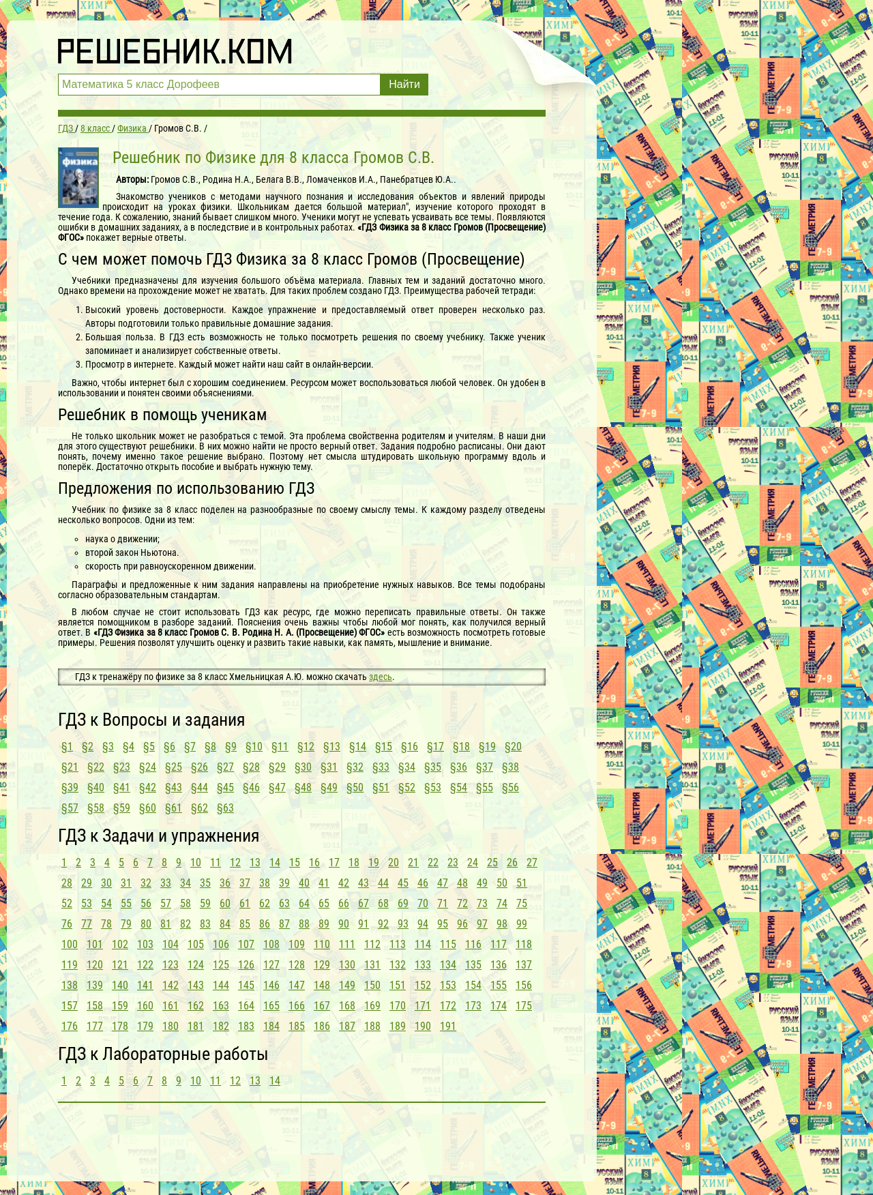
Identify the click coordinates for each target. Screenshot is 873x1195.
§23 (121, 767)
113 (397, 944)
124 (196, 964)
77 (86, 923)
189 (397, 1026)
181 (196, 1026)
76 (66, 923)
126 (246, 964)
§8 (210, 746)
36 (225, 882)
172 (448, 1005)
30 (106, 882)
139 (95, 985)
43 (363, 882)
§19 (487, 746)
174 (498, 1005)
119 (69, 964)
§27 (225, 767)
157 (69, 1005)
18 (354, 862)
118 (524, 944)
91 (363, 923)
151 (397, 985)
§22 (95, 767)
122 (145, 964)
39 (284, 882)
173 (473, 1005)
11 (215, 862)
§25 (173, 767)
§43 (173, 787)
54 (106, 903)
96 (462, 923)
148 (322, 985)
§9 (231, 746)
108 (271, 944)
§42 (147, 787)
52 (66, 903)
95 (442, 923)
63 (284, 903)
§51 (380, 787)
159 (120, 1005)
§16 (409, 746)
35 (205, 882)
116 (473, 944)
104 (170, 944)
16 (314, 862)
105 (196, 944)
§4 (128, 746)
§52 (406, 787)
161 (170, 1005)
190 (423, 1026)
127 (271, 964)
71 (442, 903)
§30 (303, 767)
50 (502, 882)
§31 (329, 767)
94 (422, 923)
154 (473, 985)
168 (347, 1005)
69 (403, 903)
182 (221, 1026)
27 (532, 862)
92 (383, 923)
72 (462, 903)
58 (185, 903)
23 (452, 862)
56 (145, 903)
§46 (251, 787)
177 (95, 1026)
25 (492, 862)
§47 (277, 787)
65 (324, 903)
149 (347, 985)
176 (69, 1026)
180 (170, 1026)
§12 (305, 746)
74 (502, 903)
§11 (279, 746)
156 (524, 985)
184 (271, 1026)
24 (472, 862)
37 (244, 882)
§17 (435, 746)
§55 (484, 787)
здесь (380, 676)
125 (221, 964)
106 (221, 944)
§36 (458, 767)
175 (524, 1005)
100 (69, 944)
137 (524, 964)
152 (423, 985)
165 (271, 1005)
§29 (277, 767)
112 (372, 944)
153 (448, 985)
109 (296, 944)
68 (383, 903)
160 (145, 1005)
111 (347, 944)
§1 (67, 746)
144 (221, 985)
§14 (357, 746)
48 (462, 882)
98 (502, 923)
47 (442, 882)
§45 (225, 787)
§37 (484, 767)
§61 (173, 807)
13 (255, 862)
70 (422, 903)
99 (521, 923)
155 (498, 985)
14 (274, 862)
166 (296, 1005)
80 (145, 923)
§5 (149, 746)
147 (296, 985)
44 (383, 882)
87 (284, 923)
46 (422, 882)
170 (397, 1005)
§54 (458, 787)
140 (120, 985)
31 (126, 882)
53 (86, 903)
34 (185, 882)
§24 (147, 767)
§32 (355, 767)
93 (403, 923)
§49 (329, 787)
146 (271, 985)
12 (235, 862)
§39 (69, 787)
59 (205, 903)
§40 (95, 787)
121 (120, 964)
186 (322, 1026)
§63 (225, 807)
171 (423, 1005)
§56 (510, 787)
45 (403, 882)
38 (264, 882)
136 (498, 964)
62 (264, 903)
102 (120, 944)
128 (296, 964)
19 (373, 862)
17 (334, 862)
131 (372, 964)
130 (347, 964)
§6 (169, 746)
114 (423, 944)
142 (170, 985)
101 (95, 944)
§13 (331, 746)
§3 (108, 746)
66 (343, 903)
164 (246, 1005)
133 (423, 964)
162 (196, 1005)
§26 (199, 767)
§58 (95, 807)
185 (296, 1026)
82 (185, 923)
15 (294, 862)
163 (221, 1005)
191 (448, 1026)
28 (66, 882)
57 (165, 903)
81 (165, 923)
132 (397, 964)
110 (322, 944)
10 (195, 862)
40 (304, 882)
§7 (190, 746)
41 (324, 882)
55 (126, 903)
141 (145, 985)
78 (106, 923)
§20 (513, 746)
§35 (432, 767)
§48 (303, 787)
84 (225, 923)
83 (205, 923)
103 (145, 944)
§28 (251, 767)
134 (448, 964)
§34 (406, 767)
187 (347, 1026)
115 (448, 944)
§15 (383, 746)
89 (324, 923)
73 (482, 903)
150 (372, 985)
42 (343, 882)
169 (372, 1005)
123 (170, 964)
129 (322, 964)
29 (86, 882)
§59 (121, 807)
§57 (69, 807)
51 (521, 882)
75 (521, 903)
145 (246, 985)
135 (473, 964)
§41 (121, 787)
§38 (510, 767)
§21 (69, 767)
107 (246, 944)
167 (322, 1005)
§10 (254, 746)
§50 (355, 787)
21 (413, 862)
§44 (199, 787)
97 (482, 923)
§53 (432, 787)
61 (244, 903)
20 (393, 862)
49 (482, 882)
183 (246, 1026)
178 (120, 1026)
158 (95, 1005)
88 (304, 923)
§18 (461, 746)
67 (363, 903)
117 (498, 944)
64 (304, 903)
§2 (87, 746)
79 (126, 923)
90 (343, 923)
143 (196, 985)
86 (264, 923)
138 (69, 985)
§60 (147, 807)
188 (372, 1026)
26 (512, 862)
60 (225, 903)
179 (145, 1026)
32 (145, 882)
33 (165, 882)
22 (433, 862)
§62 (199, 807)
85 (244, 923)
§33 (380, 767)
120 (95, 964)
